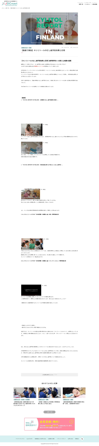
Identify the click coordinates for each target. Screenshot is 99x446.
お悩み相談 (94, 4)
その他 (23, 399)
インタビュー (87, 4)
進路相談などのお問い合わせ (40, 439)
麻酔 (47, 399)
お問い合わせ (70, 439)
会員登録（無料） (88, 2)
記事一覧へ (50, 412)
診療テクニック (24, 47)
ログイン (95, 2)
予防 (30, 47)
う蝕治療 (27, 399)
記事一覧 (81, 4)
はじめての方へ (80, 2)
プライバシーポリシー (61, 439)
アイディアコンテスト (20, 439)
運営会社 (77, 439)
